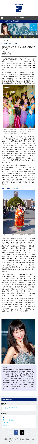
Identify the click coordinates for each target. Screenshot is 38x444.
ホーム (2, 21)
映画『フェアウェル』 (12, 408)
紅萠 (7, 21)
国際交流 (5, 425)
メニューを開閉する (19, 18)
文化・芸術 (6, 422)
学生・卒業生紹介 (14, 21)
